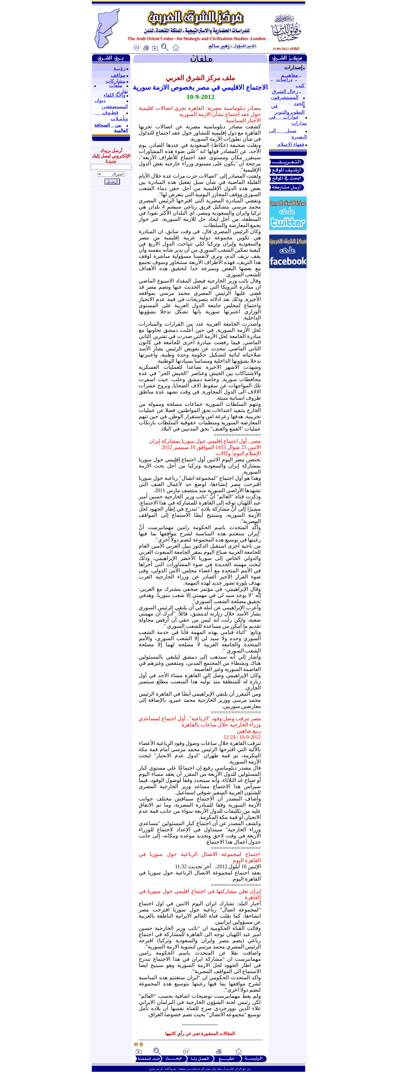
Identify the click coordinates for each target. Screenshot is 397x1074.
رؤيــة (119, 68)
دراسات (284, 79)
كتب (300, 85)
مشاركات (116, 81)
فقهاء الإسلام (290, 144)
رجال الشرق (285, 91)
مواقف (118, 75)
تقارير (122, 91)
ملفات (115, 85)
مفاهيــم (289, 75)
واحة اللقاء (115, 95)
